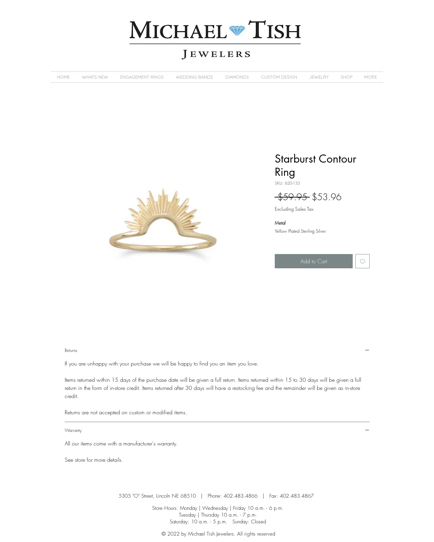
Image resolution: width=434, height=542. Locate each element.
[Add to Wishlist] (362, 261)
